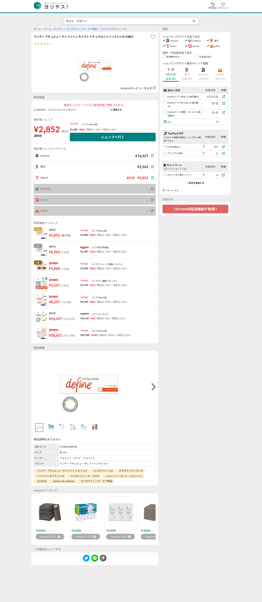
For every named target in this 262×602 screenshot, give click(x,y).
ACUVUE (42, 481)
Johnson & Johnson (63, 481)
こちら (190, 137)
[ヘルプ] (204, 146)
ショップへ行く (113, 137)
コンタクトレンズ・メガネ (85, 476)
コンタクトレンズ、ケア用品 (81, 29)
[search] (194, 21)
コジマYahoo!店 (89, 124)
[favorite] (153, 36)
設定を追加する (195, 183)
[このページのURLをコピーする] (103, 558)
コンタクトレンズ (103, 470)
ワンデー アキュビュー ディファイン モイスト (62, 470)
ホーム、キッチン (53, 29)
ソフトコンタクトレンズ (113, 29)
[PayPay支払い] (223, 146)
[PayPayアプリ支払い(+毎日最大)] (223, 96)
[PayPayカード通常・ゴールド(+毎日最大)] (223, 112)
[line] (94, 559)
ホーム (37, 29)
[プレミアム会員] (223, 153)
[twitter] (86, 559)
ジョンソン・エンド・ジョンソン (123, 476)
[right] (153, 387)
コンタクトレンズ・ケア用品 (96, 481)
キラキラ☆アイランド (131, 470)
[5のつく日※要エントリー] (223, 175)
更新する (116, 109)
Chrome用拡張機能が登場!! (195, 209)
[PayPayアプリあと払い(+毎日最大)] (223, 103)
